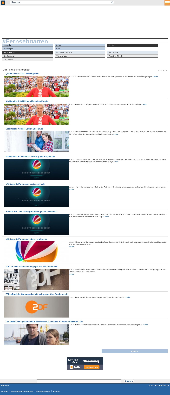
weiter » (134, 351)
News (58, 45)
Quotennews (9, 56)
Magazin (7, 45)
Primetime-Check (115, 56)
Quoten (111, 45)
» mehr (155, 77)
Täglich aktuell (9, 52)
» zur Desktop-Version (159, 385)
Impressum (4, 391)
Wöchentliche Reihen (64, 52)
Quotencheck (61, 56)
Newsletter (56, 391)
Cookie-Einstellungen (43, 391)
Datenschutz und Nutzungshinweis (22, 391)
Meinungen (8, 49)
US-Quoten (8, 60)
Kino (58, 49)
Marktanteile (113, 52)
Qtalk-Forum (5, 385)
